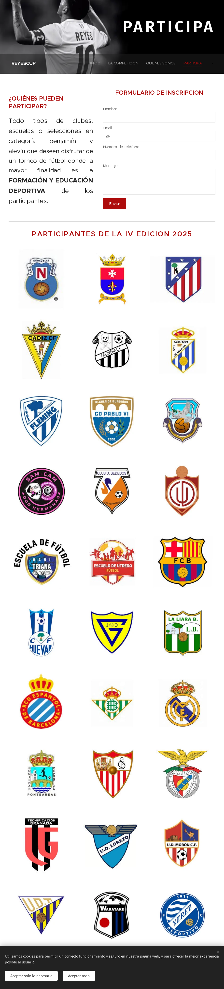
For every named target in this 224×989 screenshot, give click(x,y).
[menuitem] (167, 64)
